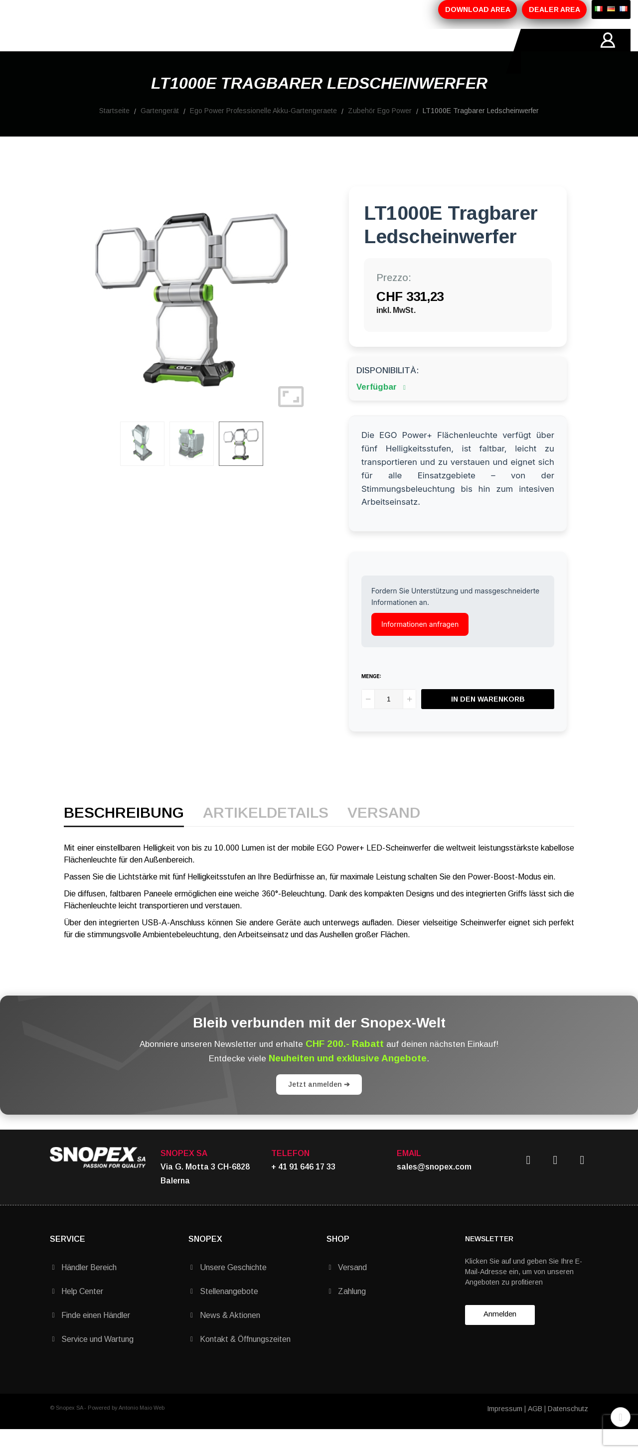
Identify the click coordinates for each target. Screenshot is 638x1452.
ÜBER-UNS (111, 51)
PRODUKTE (169, 51)
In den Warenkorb (488, 722)
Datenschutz (568, 1431)
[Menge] (388, 721)
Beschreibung (124, 836)
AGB (535, 1431)
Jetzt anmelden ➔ (319, 1107)
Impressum (504, 1431)
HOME (61, 51)
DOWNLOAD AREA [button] (477, 9)
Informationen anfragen (420, 646)
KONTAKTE (336, 51)
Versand (383, 836)
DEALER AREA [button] (554, 9)
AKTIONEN (228, 51)
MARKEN (282, 51)
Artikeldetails (265, 836)
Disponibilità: (387, 393)
